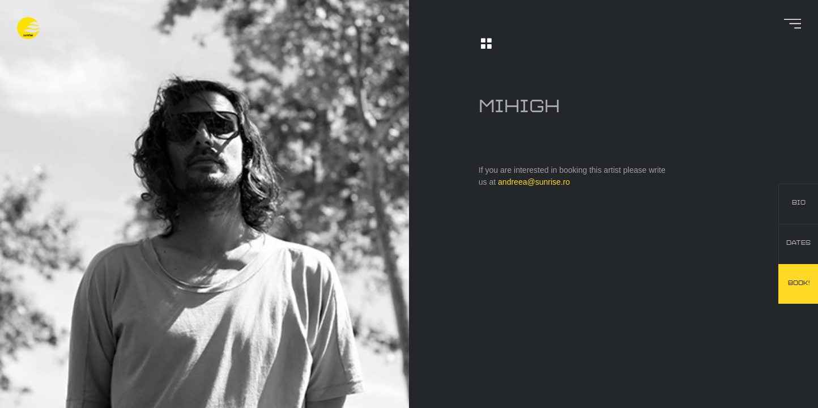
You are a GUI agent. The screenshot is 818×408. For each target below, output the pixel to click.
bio (799, 203)
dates (798, 243)
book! (799, 283)
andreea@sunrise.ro (534, 181)
